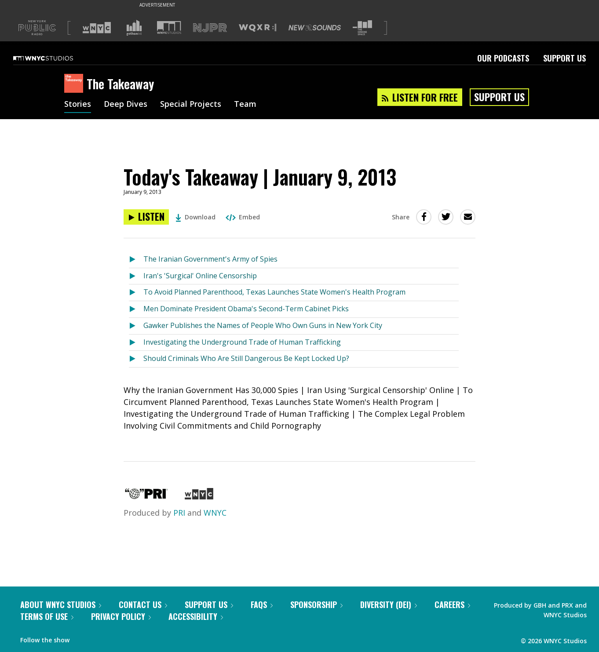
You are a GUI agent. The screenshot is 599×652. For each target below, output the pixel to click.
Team (245, 105)
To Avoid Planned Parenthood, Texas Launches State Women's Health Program (274, 292)
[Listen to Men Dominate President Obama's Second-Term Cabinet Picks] (136, 309)
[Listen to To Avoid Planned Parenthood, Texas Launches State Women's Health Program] (136, 292)
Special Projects (190, 105)
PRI (179, 512)
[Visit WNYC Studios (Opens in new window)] (169, 27)
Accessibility (195, 616)
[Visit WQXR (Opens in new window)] (257, 28)
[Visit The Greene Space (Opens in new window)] (362, 28)
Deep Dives (125, 105)
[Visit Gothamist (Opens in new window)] (134, 28)
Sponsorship (316, 604)
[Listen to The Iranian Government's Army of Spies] (136, 259)
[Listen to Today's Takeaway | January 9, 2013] (146, 217)
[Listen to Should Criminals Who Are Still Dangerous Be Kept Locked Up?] (136, 359)
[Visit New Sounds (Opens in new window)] (315, 28)
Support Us (564, 58)
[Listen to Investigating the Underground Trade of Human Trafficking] (136, 343)
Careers (452, 604)
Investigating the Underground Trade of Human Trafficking (242, 342)
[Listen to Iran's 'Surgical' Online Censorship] (136, 276)
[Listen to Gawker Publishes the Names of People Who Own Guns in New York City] (136, 326)
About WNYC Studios (60, 604)
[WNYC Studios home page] (54, 58)
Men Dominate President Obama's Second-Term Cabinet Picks (246, 308)
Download (195, 217)
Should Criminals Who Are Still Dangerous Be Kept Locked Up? (246, 358)
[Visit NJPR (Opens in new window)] (210, 28)
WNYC (215, 512)
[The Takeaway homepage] (75, 84)
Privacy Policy (121, 616)
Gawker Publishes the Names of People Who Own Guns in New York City (262, 325)
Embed (243, 217)
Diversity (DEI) (388, 604)
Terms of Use (46, 616)
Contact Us (143, 604)
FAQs (262, 604)
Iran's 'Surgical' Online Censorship (200, 275)
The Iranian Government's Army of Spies (210, 259)
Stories (77, 105)
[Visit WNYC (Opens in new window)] (97, 27)
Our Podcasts (503, 58)
